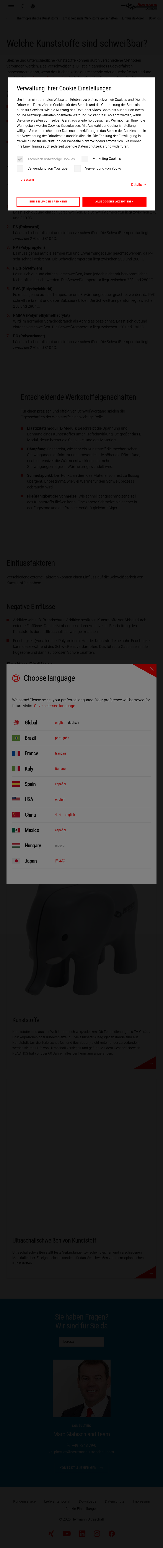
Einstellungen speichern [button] (48, 201)
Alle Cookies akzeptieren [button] (114, 201)
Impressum (25, 179)
